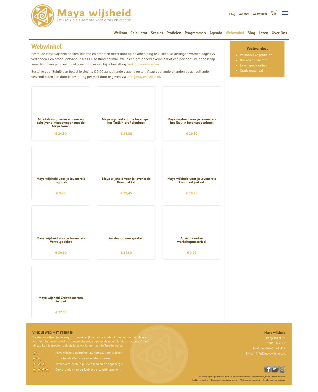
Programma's (195, 32)
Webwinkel (260, 14)
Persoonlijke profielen (256, 55)
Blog (251, 32)
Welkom (121, 32)
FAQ (231, 14)
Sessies (157, 32)
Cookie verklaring (200, 380)
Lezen (263, 32)
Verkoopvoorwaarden (143, 64)
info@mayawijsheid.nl (143, 76)
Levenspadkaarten (253, 65)
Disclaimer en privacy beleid (224, 380)
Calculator (138, 32)
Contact (244, 14)
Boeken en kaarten (253, 60)
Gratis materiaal (251, 70)
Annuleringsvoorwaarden (274, 380)
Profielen (174, 32)
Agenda (215, 32)
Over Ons (279, 32)
